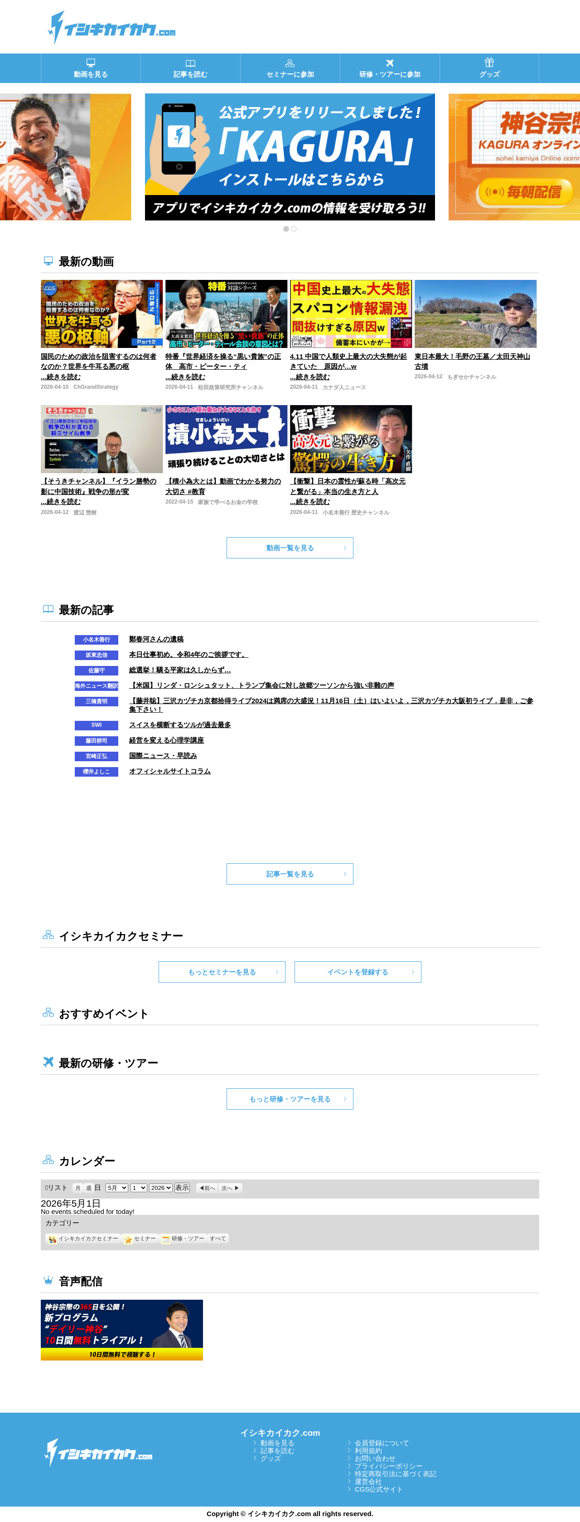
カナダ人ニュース (344, 387)
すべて (218, 1238)
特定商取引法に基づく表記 (395, 1474)
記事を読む (278, 1450)
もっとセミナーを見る (222, 972)
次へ (227, 1188)
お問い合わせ (375, 1458)
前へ (209, 1188)
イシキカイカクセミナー (83, 1238)
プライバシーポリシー (389, 1466)
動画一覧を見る (290, 548)
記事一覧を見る (290, 874)
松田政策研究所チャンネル (230, 387)
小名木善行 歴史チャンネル (356, 512)
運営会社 (368, 1481)
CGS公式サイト (379, 1489)
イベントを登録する (357, 972)
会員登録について (382, 1443)
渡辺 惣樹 (85, 512)
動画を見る (278, 1443)
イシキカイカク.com (280, 1433)
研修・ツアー (182, 1238)
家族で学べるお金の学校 (228, 502)
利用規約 (368, 1450)
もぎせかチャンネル (471, 377)
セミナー (140, 1238)
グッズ (271, 1458)
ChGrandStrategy (95, 387)
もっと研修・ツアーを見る (290, 1099)
